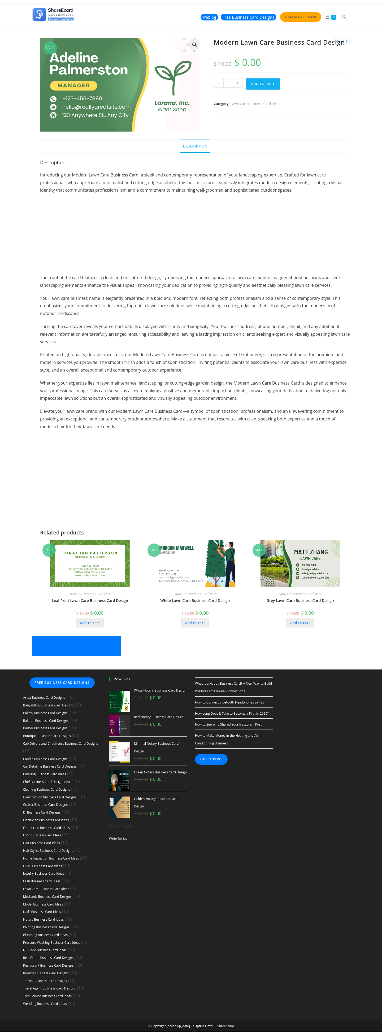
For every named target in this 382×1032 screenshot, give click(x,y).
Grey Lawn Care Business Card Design (300, 600)
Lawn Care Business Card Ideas (255, 103)
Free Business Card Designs (62, 683)
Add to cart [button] (90, 623)
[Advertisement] (195, 237)
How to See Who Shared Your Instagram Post (228, 724)
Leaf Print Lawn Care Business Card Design (90, 600)
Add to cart (263, 84)
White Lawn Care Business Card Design (195, 600)
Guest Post (211, 759)
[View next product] (346, 41)
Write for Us (118, 838)
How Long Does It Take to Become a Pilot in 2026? (231, 713)
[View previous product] (337, 41)
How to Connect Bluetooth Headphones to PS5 (229, 702)
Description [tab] (195, 146)
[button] (194, 44)
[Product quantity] (228, 83)
